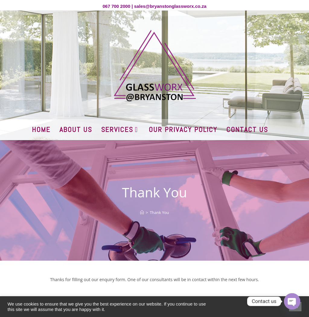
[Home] (142, 212)
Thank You (159, 212)
